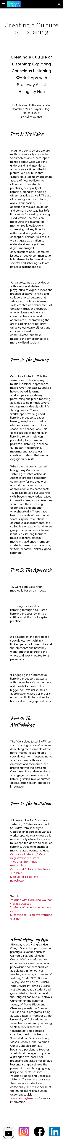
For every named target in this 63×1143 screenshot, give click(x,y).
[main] (31, 28)
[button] (3, 4)
